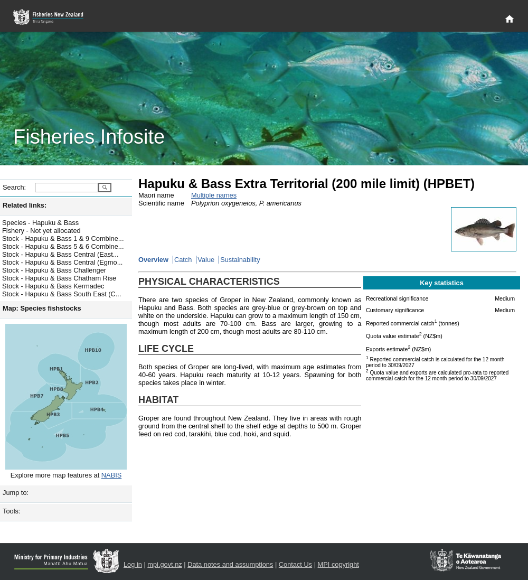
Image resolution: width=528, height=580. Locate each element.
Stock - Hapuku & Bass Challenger (54, 270)
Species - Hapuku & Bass (40, 223)
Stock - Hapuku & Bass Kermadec (53, 286)
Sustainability (240, 260)
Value (205, 260)
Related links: (24, 205)
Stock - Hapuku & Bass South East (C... (61, 294)
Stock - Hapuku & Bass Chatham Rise (59, 278)
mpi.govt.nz (164, 564)
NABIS (111, 475)
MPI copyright (338, 564)
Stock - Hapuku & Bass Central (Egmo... (62, 262)
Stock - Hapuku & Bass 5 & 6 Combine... (63, 246)
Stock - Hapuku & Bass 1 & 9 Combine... (63, 238)
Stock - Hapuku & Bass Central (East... (60, 254)
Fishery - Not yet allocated (41, 231)
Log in (133, 564)
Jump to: (16, 493)
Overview (153, 260)
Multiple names (214, 195)
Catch (183, 260)
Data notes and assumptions (230, 564)
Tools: (11, 511)
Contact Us (295, 564)
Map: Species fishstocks (42, 308)
